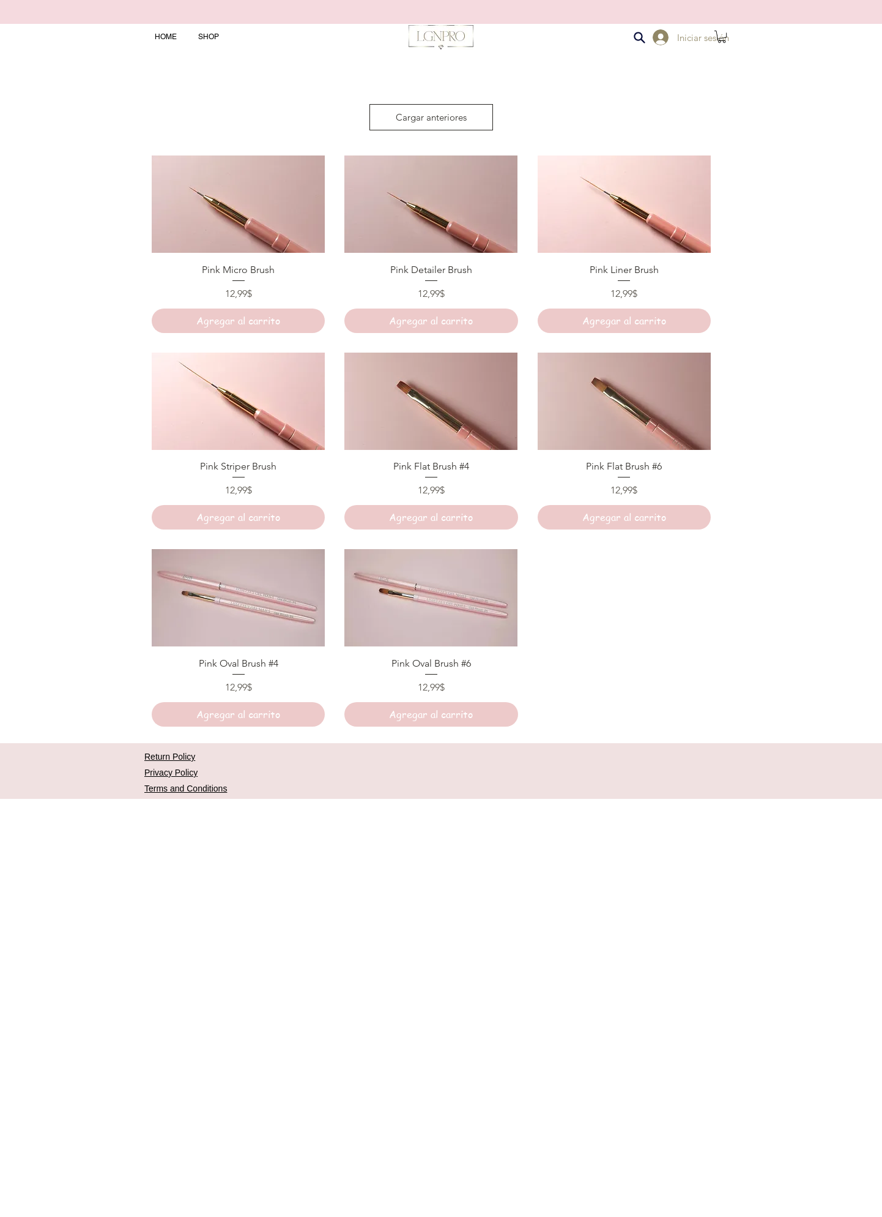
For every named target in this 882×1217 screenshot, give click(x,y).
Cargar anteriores (431, 117)
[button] (721, 37)
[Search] (639, 37)
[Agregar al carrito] (238, 321)
